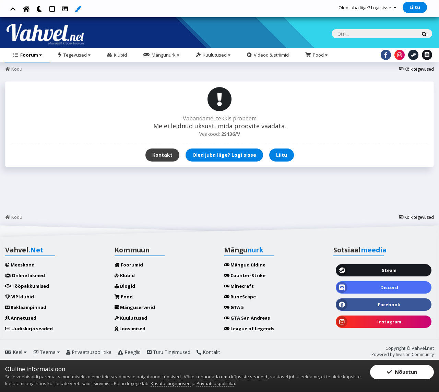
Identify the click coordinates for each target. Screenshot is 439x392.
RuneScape (240, 297)
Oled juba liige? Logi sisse (367, 7)
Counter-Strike (244, 275)
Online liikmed (25, 275)
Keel (16, 352)
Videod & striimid (271, 55)
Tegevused (76, 55)
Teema (46, 352)
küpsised (172, 376)
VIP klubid (19, 297)
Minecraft (239, 286)
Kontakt (162, 155)
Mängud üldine (244, 265)
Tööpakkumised (27, 286)
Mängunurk (165, 55)
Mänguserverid (135, 307)
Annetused (20, 318)
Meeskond (20, 265)
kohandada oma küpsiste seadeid (231, 376)
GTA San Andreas (247, 318)
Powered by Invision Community (402, 354)
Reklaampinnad (25, 307)
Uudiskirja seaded (29, 328)
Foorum (30, 55)
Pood (320, 55)
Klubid (120, 55)
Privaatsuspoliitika (88, 352)
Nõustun (402, 372)
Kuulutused (216, 55)
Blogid (125, 286)
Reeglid (129, 352)
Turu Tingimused (168, 352)
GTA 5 (234, 307)
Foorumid (129, 265)
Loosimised (130, 328)
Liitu (415, 7)
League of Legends (249, 328)
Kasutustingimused (171, 383)
